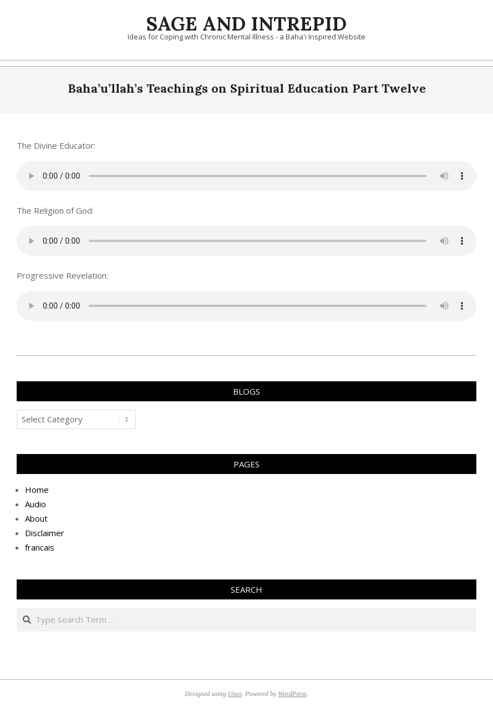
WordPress (292, 694)
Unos (235, 694)
